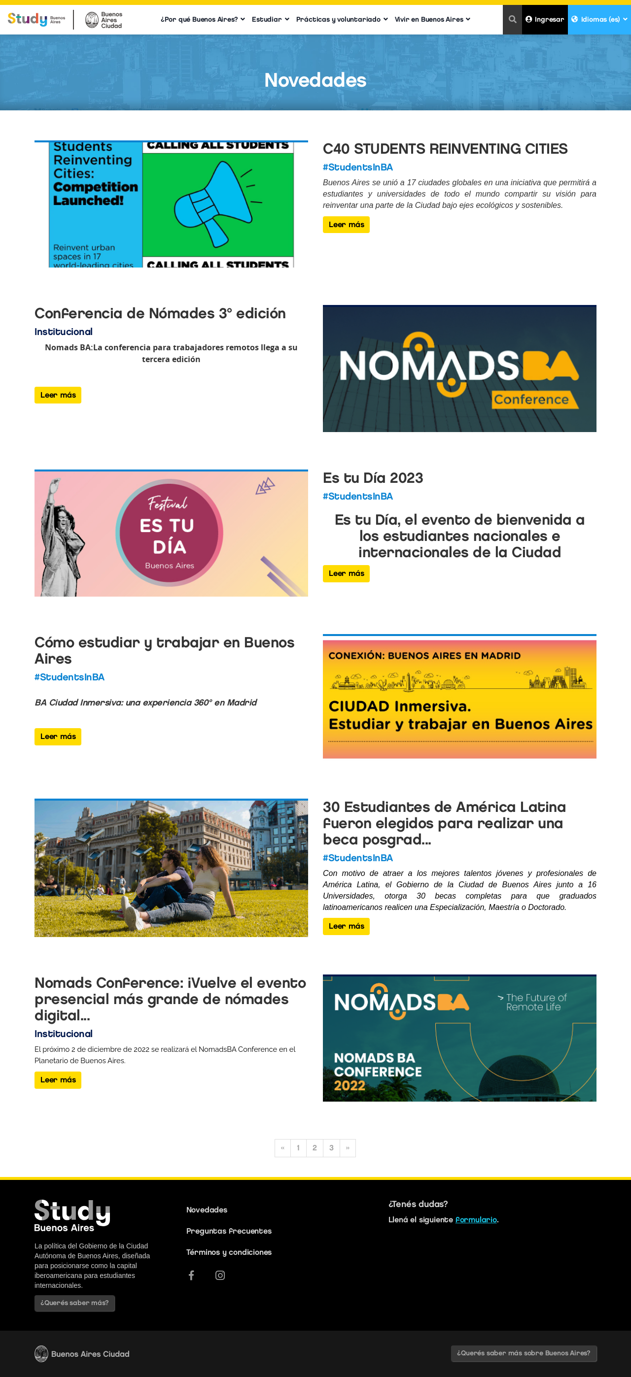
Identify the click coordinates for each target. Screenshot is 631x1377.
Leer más (346, 224)
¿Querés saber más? (74, 1303)
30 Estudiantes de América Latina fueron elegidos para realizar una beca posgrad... (444, 823)
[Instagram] (220, 1275)
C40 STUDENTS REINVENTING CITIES (445, 148)
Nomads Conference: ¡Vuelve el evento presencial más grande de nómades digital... (170, 999)
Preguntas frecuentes (229, 1231)
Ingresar (545, 19)
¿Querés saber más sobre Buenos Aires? (524, 1353)
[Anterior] (283, 1148)
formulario (476, 1219)
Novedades (206, 1209)
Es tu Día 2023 (373, 478)
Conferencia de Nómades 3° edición (160, 313)
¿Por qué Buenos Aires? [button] (203, 19)
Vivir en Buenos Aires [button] (433, 19)
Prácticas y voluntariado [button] (342, 19)
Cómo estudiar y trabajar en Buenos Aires (164, 650)
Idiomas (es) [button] (599, 19)
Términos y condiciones (229, 1252)
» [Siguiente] (348, 1147)
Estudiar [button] (270, 19)
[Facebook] (191, 1275)
